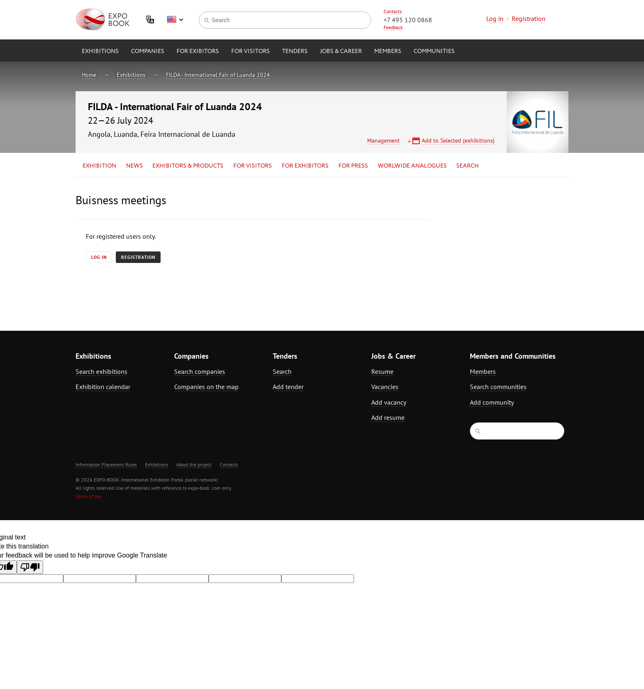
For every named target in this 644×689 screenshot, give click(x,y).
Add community (492, 402)
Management (383, 140)
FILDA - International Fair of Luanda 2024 (218, 74)
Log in (495, 18)
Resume (382, 371)
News (134, 166)
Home (89, 74)
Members (387, 51)
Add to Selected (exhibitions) (458, 140)
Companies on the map (206, 387)
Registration (528, 18)
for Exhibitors (305, 166)
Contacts (393, 11)
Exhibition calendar (103, 387)
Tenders (295, 51)
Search (467, 166)
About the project (194, 464)
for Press (353, 166)
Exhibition (99, 166)
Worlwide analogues (412, 166)
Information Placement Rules (106, 464)
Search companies (199, 371)
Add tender (288, 387)
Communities (434, 51)
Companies (147, 51)
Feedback (393, 27)
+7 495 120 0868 (408, 20)
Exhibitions (100, 51)
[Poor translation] (30, 567)
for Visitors (250, 51)
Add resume (388, 417)
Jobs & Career (341, 51)
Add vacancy (388, 402)
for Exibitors (198, 51)
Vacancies (384, 387)
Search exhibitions (101, 371)
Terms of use (88, 496)
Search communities (498, 387)
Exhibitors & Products (187, 166)
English (175, 20)
